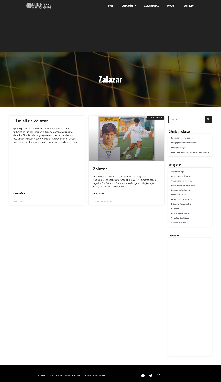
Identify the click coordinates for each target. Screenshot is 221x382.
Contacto (188, 5)
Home (110, 5)
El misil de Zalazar (30, 121)
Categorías (129, 5)
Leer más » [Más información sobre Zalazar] (99, 193)
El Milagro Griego (178, 148)
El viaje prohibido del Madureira (183, 143)
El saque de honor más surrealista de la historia (190, 152)
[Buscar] (208, 119)
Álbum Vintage (151, 5)
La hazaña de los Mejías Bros (182, 138)
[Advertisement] (110, 32)
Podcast (171, 5)
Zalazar (100, 169)
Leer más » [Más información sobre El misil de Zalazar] (19, 193)
